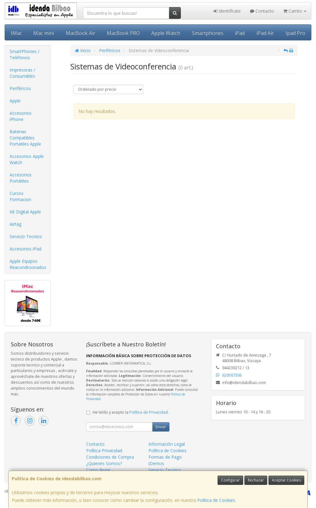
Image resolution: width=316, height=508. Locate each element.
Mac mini (43, 33)
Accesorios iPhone (20, 116)
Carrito (294, 11)
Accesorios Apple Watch (27, 159)
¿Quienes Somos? (104, 463)
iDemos (156, 463)
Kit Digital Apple (25, 212)
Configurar (230, 480)
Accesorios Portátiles (20, 178)
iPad (240, 33)
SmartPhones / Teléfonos (25, 54)
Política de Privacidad (148, 412)
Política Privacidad (104, 450)
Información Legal (166, 444)
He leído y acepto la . (131, 412)
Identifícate (227, 11)
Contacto (262, 11)
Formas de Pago (165, 457)
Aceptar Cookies (286, 480)
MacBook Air (80, 33)
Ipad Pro (295, 33)
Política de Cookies (216, 500)
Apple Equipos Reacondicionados (28, 264)
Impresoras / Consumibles (22, 73)
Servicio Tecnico (26, 236)
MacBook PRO (123, 33)
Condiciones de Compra (110, 457)
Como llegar (98, 470)
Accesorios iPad (25, 249)
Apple (15, 101)
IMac (16, 33)
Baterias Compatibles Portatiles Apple (25, 138)
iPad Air (265, 33)
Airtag (15, 224)
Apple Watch (165, 33)
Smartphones (207, 33)
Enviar (161, 426)
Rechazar (256, 480)
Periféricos (20, 88)
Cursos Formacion (20, 196)
